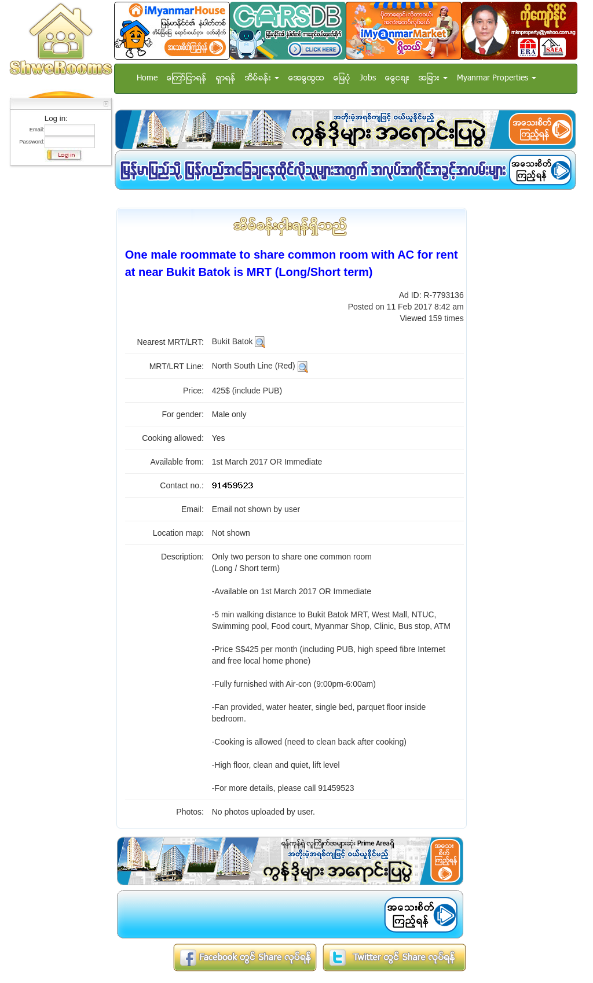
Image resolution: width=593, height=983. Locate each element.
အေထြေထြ (306, 78)
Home (147, 78)
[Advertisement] (57, 344)
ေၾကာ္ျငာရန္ (187, 78)
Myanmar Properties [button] (496, 78)
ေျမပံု (342, 78)
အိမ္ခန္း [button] (262, 78)
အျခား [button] (433, 78)
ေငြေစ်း (397, 78)
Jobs (368, 78)
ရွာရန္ (226, 78)
